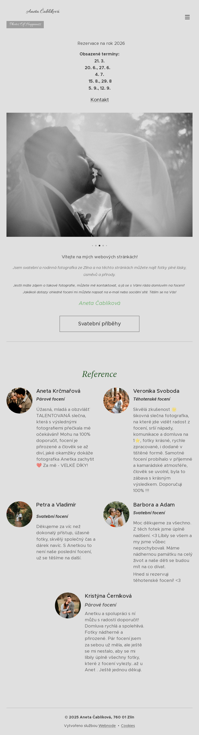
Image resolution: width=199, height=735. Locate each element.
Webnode (107, 725)
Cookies (128, 725)
